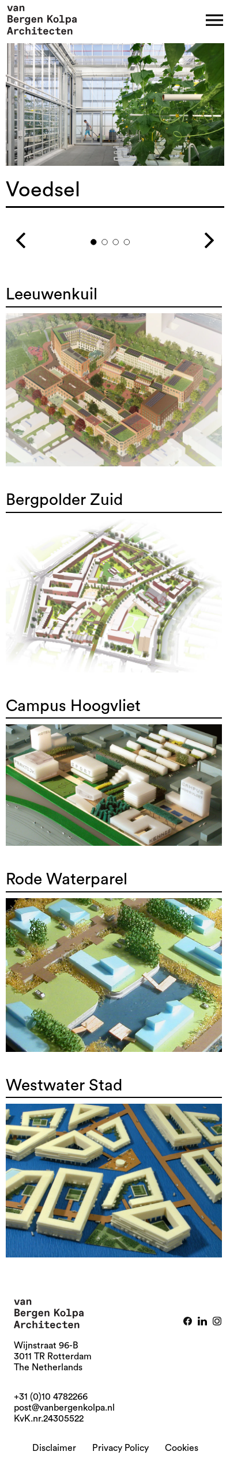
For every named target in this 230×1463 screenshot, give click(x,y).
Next (194, 236)
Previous (36, 236)
